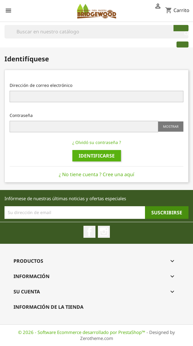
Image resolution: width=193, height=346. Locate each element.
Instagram (104, 232)
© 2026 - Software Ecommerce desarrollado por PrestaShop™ (82, 332)
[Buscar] (96, 31)
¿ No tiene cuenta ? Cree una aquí (96, 174)
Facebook (89, 232)
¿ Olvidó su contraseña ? (96, 142)
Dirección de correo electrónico (41, 85)
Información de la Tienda (48, 307)
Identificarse (97, 155)
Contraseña (21, 115)
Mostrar (171, 126)
